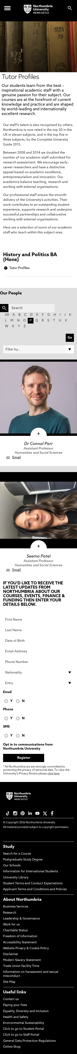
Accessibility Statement (20, 942)
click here (53, 773)
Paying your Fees (15, 1005)
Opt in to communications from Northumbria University (28, 746)
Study (8, 847)
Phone (8, 709)
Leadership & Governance (21, 918)
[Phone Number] (38, 662)
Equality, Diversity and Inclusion (26, 1011)
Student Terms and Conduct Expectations (32, 883)
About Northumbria (22, 900)
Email (16, 457)
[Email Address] (38, 651)
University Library (16, 877)
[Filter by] (38, 349)
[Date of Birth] (38, 641)
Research (9, 912)
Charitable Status (15, 930)
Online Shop (12, 1047)
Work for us (11, 924)
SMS (6, 726)
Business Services (15, 906)
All (7, 315)
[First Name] (38, 620)
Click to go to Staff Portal (21, 1035)
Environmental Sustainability (23, 1023)
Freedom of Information (20, 936)
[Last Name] (38, 630)
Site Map (9, 982)
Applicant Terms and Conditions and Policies (35, 889)
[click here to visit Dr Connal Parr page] (38, 398)
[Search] (31, 308)
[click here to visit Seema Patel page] (38, 510)
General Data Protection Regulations (29, 1041)
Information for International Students (30, 871)
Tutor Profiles (19, 268)
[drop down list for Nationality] (38, 672)
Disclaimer (10, 954)
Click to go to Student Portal (23, 1029)
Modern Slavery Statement (22, 960)
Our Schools (12, 865)
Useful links (14, 992)
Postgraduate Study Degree (23, 859)
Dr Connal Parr (38, 444)
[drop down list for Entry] (38, 683)
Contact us (11, 999)
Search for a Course (17, 853)
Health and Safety (15, 1017)
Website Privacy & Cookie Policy (26, 948)
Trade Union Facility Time (21, 966)
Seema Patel (39, 556)
